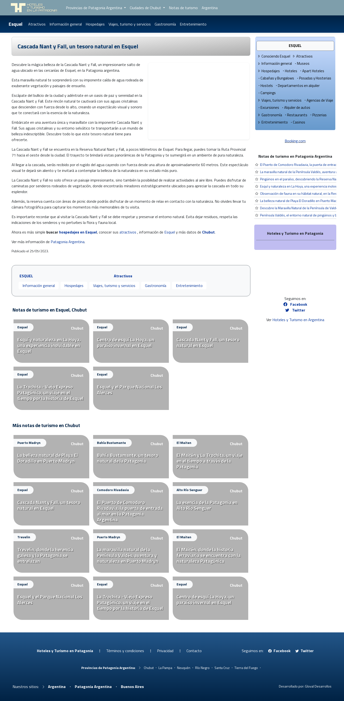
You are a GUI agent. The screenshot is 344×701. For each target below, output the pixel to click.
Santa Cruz (222, 667)
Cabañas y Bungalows (275, 78)
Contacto (194, 651)
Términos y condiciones (125, 651)
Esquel (15, 24)
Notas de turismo (183, 8)
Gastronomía (165, 24)
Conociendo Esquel (273, 56)
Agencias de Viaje (318, 100)
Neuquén (183, 667)
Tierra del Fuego (246, 667)
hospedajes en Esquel (78, 232)
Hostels (265, 85)
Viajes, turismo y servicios (130, 24)
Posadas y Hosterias (313, 78)
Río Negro (202, 667)
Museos (302, 63)
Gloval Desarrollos (318, 686)
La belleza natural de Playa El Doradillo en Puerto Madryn (301, 200)
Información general (65, 24)
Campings (266, 93)
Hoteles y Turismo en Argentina (298, 320)
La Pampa (165, 667)
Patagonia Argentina (67, 242)
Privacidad (165, 651)
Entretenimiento (193, 24)
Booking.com (295, 141)
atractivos (127, 232)
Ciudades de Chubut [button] (146, 8)
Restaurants (295, 115)
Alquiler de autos (295, 107)
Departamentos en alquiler (297, 85)
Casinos (297, 122)
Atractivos (37, 24)
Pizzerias (318, 115)
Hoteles (289, 71)
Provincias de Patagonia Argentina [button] (94, 8)
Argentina (210, 8)
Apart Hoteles (311, 71)
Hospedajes (95, 24)
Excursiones (268, 107)
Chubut (208, 232)
